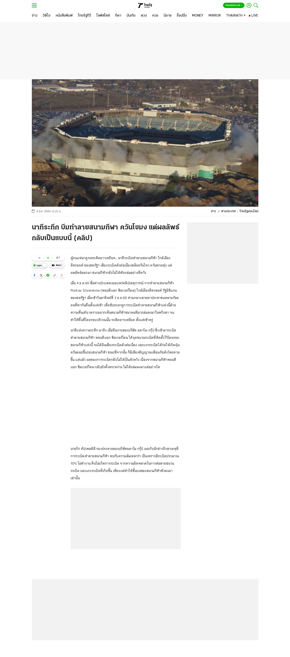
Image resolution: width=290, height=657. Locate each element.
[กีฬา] (118, 16)
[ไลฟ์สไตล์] (103, 16)
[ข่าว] (35, 16)
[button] (34, 275)
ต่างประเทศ (228, 211)
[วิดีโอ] (46, 16)
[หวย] (155, 16)
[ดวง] (144, 16)
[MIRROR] (215, 16)
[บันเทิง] (131, 16)
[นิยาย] (168, 16)
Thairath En (233, 5)
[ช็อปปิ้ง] (182, 16)
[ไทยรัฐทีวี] (84, 16)
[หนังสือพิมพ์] (64, 16)
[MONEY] (197, 16)
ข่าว (213, 211)
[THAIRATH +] (236, 16)
